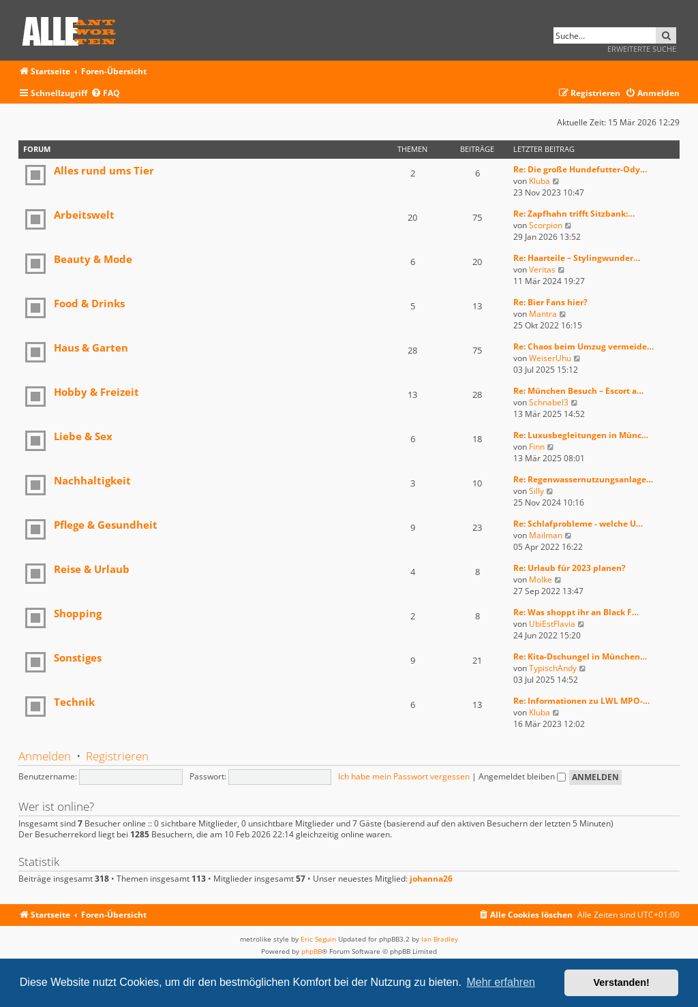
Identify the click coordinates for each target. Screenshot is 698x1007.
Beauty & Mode (93, 259)
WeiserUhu (550, 358)
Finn (537, 446)
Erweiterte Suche (641, 49)
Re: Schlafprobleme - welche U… (578, 523)
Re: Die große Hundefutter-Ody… (580, 169)
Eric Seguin (318, 939)
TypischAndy (553, 668)
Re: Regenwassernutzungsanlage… (583, 479)
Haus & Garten (91, 347)
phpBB (311, 951)
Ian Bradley (439, 939)
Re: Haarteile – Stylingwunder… (576, 258)
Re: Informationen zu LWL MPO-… (581, 701)
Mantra (543, 314)
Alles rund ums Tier (104, 170)
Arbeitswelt (84, 214)
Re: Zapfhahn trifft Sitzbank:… (574, 213)
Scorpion (545, 225)
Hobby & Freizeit (96, 392)
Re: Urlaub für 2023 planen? (569, 568)
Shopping (78, 613)
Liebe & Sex (83, 436)
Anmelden (44, 756)
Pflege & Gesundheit (105, 524)
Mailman (545, 535)
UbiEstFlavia (552, 624)
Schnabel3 (548, 402)
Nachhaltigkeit (92, 480)
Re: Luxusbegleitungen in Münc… (580, 435)
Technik (74, 702)
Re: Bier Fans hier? (550, 302)
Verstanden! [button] (622, 982)
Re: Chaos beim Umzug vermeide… (583, 346)
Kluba (539, 181)
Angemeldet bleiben (522, 776)
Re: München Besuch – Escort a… (578, 391)
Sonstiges (78, 657)
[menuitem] (105, 93)
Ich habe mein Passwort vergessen (404, 776)
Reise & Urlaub (92, 569)
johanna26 (431, 878)
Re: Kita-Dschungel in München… (580, 656)
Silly (536, 491)
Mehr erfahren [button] (500, 982)
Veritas (542, 269)
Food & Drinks (89, 303)
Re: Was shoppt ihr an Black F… (576, 612)
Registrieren (117, 756)
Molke (540, 579)
